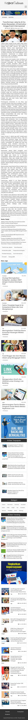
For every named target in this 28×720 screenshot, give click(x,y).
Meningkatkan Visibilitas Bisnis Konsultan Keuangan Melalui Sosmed (14, 332)
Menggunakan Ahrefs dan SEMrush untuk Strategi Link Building (12, 381)
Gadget (12, 507)
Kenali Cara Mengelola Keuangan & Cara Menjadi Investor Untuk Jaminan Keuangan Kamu (18, 639)
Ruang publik (12, 256)
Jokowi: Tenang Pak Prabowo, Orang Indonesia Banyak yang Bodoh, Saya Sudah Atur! (14, 226)
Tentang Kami (20, 711)
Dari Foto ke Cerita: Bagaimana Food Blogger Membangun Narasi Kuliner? (18, 600)
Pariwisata (17, 504)
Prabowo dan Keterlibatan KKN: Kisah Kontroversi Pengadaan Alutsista (12, 235)
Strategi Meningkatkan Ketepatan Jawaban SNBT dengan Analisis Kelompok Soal (12, 281)
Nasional (4, 510)
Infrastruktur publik (6, 250)
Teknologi (21, 510)
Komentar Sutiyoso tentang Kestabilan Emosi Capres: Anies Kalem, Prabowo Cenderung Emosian (13, 243)
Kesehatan (22, 507)
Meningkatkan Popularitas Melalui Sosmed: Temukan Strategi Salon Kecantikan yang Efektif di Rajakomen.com (16, 544)
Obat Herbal (10, 504)
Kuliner (3, 507)
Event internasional (17, 253)
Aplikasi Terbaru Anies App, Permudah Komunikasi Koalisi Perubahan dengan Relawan (13, 222)
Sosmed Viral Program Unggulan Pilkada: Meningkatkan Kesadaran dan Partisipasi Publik (18, 702)
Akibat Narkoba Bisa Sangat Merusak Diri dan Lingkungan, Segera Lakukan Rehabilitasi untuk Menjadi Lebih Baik (16, 467)
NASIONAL (11, 17)
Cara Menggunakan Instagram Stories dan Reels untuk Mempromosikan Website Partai (18, 590)
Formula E (4, 256)
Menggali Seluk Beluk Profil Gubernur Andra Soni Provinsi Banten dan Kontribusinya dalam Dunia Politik (15, 557)
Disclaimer (7, 714)
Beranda (8, 711)
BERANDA (4, 17)
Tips (3, 328)
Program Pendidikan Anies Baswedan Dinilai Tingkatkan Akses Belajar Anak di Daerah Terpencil (13, 239)
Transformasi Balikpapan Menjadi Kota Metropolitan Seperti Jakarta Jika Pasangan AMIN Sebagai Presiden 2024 (14, 231)
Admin (21, 28)
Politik (3, 402)
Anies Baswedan (18, 247)
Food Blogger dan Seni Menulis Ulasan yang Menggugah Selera (14, 357)
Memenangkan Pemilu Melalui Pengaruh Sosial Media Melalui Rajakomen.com (13, 406)
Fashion (3, 504)
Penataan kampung (6, 253)
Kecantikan (23, 504)
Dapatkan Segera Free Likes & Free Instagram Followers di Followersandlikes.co (16, 492)
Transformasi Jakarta (7, 247)
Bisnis (15, 510)
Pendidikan (4, 303)
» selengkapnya (5, 286)
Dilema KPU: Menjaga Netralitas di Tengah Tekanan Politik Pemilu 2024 (18, 621)
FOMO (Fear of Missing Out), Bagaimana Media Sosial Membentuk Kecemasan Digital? (18, 630)
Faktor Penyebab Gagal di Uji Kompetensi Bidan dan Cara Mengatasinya (12, 307)
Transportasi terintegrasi (19, 250)
